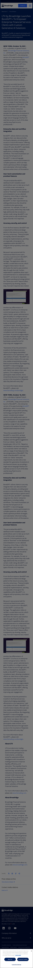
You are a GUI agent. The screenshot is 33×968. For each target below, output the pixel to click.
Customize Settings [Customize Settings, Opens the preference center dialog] (16, 964)
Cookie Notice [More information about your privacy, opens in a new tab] (18, 955)
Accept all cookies (23, 959)
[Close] (31, 951)
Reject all (10, 959)
